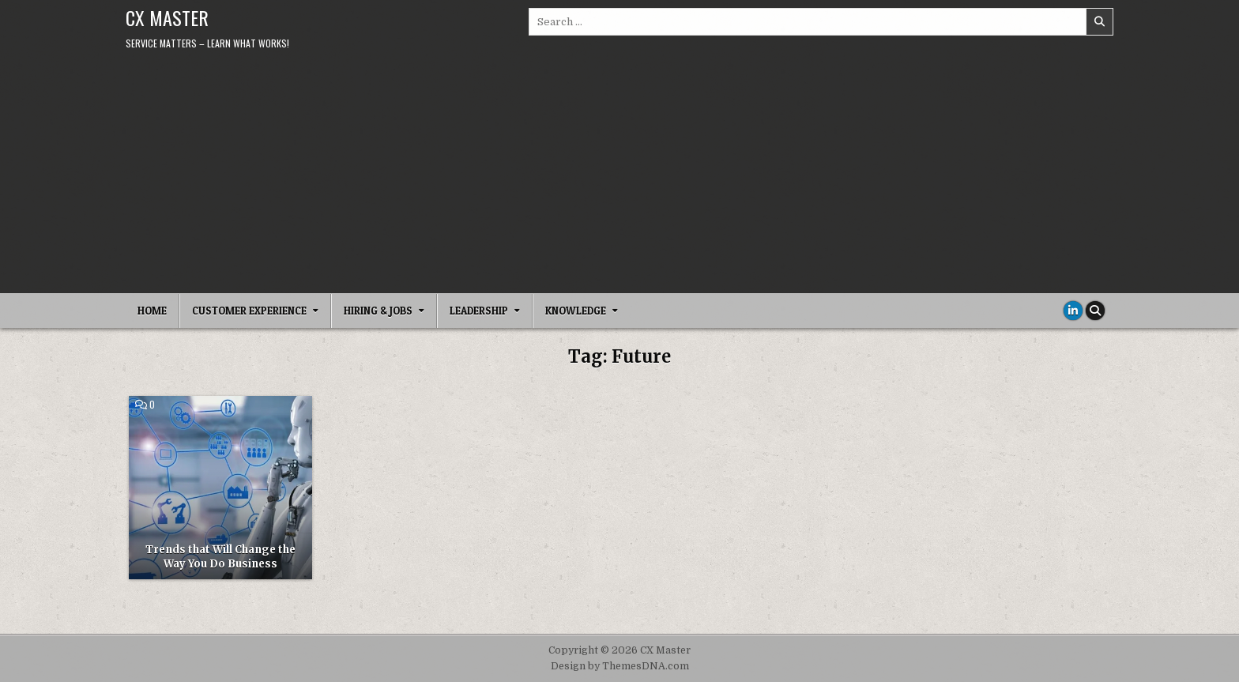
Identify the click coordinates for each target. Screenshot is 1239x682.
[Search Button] (1095, 310)
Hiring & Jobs (378, 310)
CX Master (167, 17)
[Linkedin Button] (1073, 310)
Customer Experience (249, 310)
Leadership (479, 310)
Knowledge (575, 310)
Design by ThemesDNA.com (620, 666)
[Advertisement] (619, 174)
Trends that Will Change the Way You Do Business (220, 557)
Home (152, 310)
